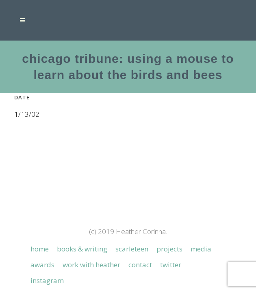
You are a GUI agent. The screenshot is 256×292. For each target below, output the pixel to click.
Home (39, 212)
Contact (140, 227)
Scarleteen (131, 212)
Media (201, 212)
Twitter (170, 227)
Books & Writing (82, 212)
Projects (169, 212)
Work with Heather (91, 227)
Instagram (47, 243)
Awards (42, 227)
